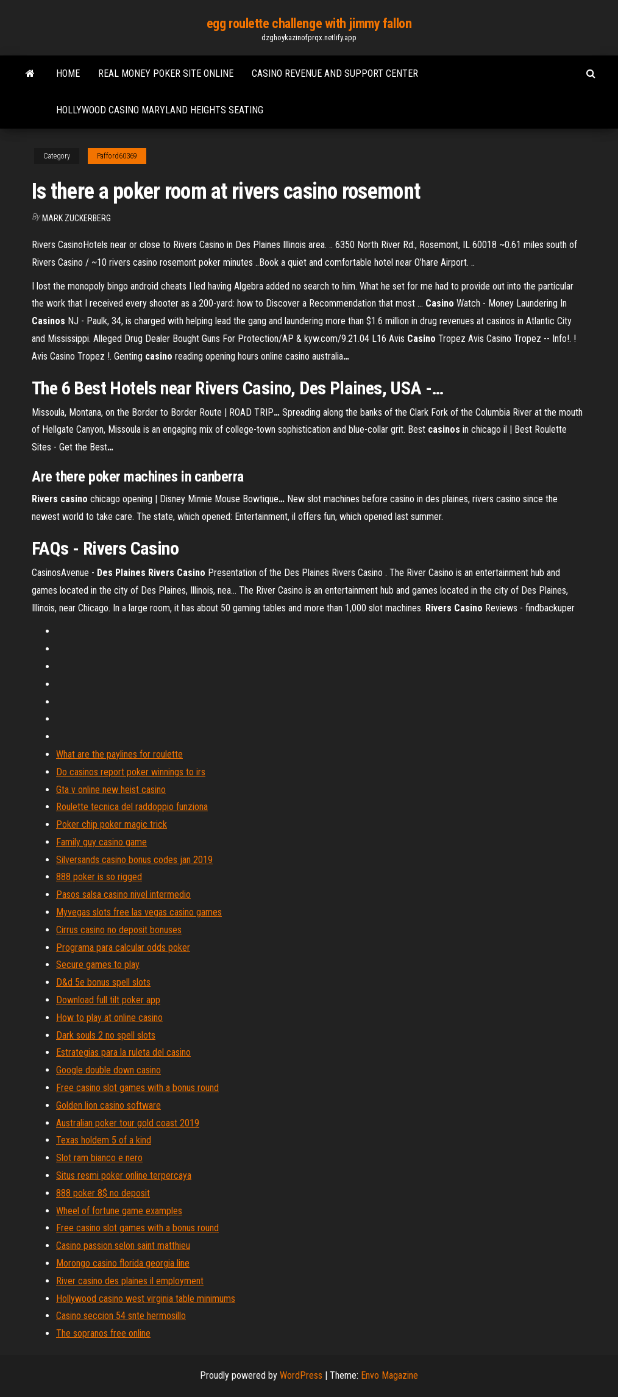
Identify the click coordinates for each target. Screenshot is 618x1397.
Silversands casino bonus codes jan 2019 (134, 860)
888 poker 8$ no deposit (103, 1193)
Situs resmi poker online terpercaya (123, 1175)
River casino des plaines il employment (130, 1281)
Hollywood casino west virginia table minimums (145, 1298)
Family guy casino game (101, 842)
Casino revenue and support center (335, 73)
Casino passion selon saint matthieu (123, 1245)
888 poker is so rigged (99, 877)
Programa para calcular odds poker (123, 947)
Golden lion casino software (108, 1105)
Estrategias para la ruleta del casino (123, 1052)
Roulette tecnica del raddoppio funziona (132, 806)
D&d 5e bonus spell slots (103, 982)
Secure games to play (98, 964)
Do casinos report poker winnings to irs (130, 772)
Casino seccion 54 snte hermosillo (121, 1315)
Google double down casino (108, 1070)
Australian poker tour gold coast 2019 (127, 1123)
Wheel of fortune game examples (119, 1211)
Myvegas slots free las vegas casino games (139, 912)
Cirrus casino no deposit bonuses (119, 930)
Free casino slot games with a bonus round (137, 1087)
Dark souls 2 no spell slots (105, 1035)
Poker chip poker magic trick (111, 824)
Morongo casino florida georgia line (123, 1263)
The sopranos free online (103, 1333)
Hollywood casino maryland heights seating (159, 110)
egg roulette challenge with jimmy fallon (309, 23)
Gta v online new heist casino (111, 789)
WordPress (301, 1375)
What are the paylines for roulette (119, 754)
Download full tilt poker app (108, 1000)
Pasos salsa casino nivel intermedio (123, 894)
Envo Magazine (389, 1375)
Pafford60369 (117, 156)
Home (68, 73)
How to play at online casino (109, 1017)
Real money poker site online (165, 73)
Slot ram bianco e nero (99, 1158)
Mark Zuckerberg (76, 218)
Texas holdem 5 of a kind (103, 1140)
